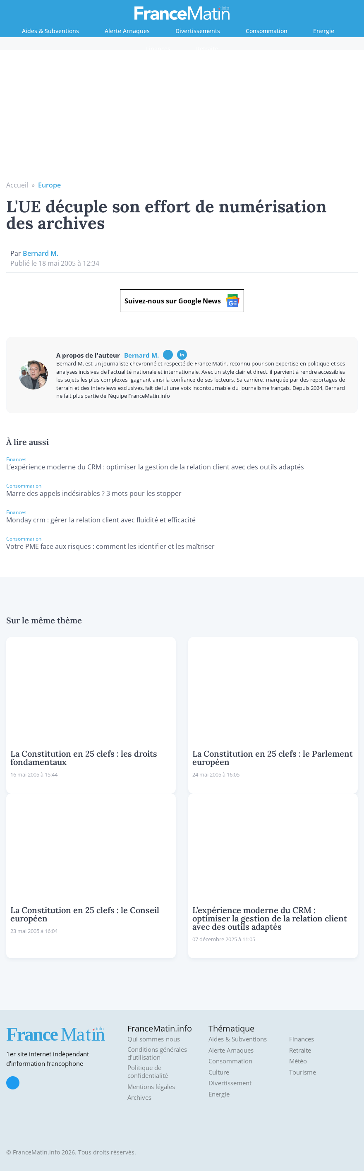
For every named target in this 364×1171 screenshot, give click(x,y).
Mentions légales (151, 1087)
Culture (218, 1072)
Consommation (266, 31)
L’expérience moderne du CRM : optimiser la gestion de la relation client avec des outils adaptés (155, 466)
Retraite (207, 49)
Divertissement (229, 1083)
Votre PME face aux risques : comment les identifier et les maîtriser (110, 546)
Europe (49, 185)
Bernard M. (40, 253)
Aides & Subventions (50, 31)
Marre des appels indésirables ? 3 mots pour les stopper (94, 493)
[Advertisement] (182, 118)
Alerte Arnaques (127, 31)
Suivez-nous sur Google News (182, 301)
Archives (139, 1097)
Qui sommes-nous (153, 1039)
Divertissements (197, 31)
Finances (158, 49)
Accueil (17, 185)
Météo (298, 1061)
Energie (323, 31)
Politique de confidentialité (147, 1072)
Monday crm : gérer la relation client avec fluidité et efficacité (101, 519)
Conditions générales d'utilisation (157, 1054)
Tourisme (302, 1072)
